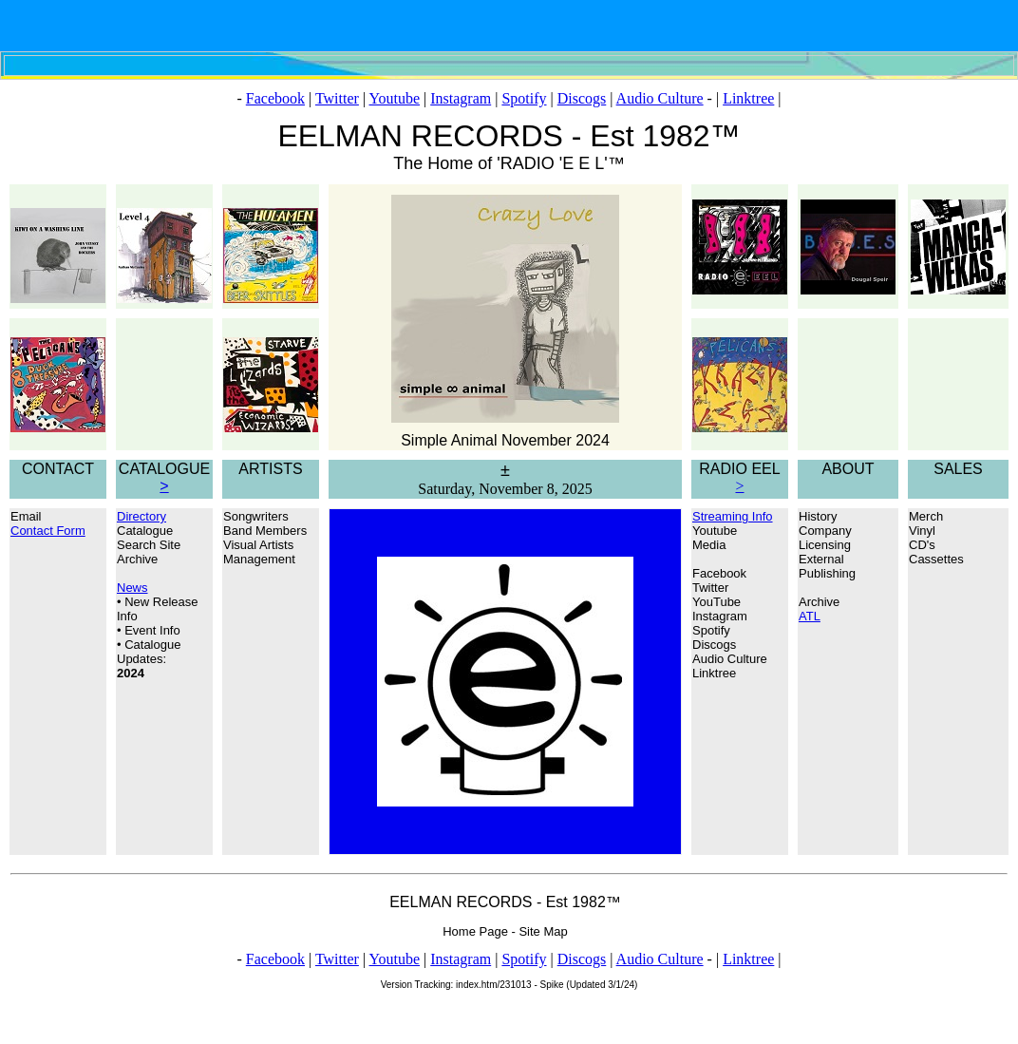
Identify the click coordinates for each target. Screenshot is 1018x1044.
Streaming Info (732, 516)
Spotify (523, 98)
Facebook (275, 98)
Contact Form (47, 530)
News (132, 587)
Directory (141, 516)
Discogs (582, 98)
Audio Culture (660, 98)
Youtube (395, 98)
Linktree (748, 98)
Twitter (337, 98)
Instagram (460, 98)
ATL (809, 616)
